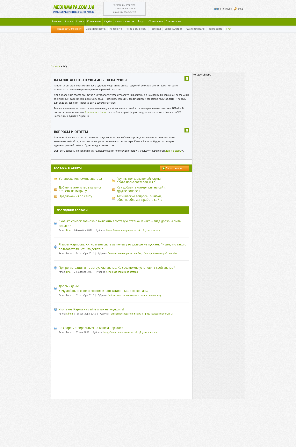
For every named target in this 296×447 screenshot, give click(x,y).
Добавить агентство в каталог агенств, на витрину (134, 295)
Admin (69, 314)
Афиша (69, 21)
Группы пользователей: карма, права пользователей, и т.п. (141, 314)
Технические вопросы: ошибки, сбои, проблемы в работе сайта (142, 253)
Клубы (108, 21)
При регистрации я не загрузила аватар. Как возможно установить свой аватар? (117, 267)
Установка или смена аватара (80, 178)
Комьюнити (94, 21)
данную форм (173, 151)
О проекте (116, 29)
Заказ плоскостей (96, 29)
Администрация (195, 29)
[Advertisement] (148, 49)
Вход (240, 9)
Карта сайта (215, 29)
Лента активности (136, 29)
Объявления (155, 21)
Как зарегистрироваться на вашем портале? (91, 328)
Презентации (173, 21)
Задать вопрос (174, 168)
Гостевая (155, 29)
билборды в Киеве (96, 112)
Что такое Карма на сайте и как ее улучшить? (92, 309)
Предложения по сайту (75, 196)
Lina (68, 230)
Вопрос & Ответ (173, 29)
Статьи (80, 21)
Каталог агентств (124, 21)
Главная (55, 66)
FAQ (228, 29)
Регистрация (225, 9)
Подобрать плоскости (69, 29)
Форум (141, 21)
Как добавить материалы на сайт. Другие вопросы (133, 230)
